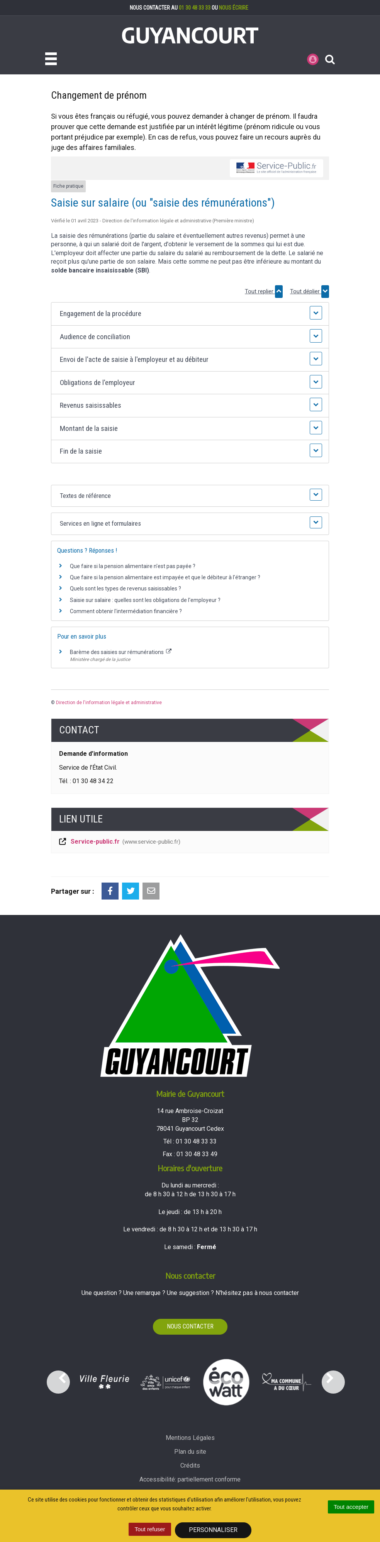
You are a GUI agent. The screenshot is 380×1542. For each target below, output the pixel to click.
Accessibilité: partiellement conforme (190, 1479)
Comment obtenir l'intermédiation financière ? (126, 611)
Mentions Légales (190, 1437)
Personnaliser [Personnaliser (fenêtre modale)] (213, 1530)
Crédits (190, 1465)
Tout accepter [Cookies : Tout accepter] (351, 1506)
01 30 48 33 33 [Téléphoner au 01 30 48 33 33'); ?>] (196, 1141)
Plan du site (190, 1451)
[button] (190, 314)
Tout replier (264, 291)
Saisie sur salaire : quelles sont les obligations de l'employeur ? (145, 600)
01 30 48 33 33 (194, 8)
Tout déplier (309, 291)
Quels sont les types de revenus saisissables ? (125, 588)
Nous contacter (190, 1326)
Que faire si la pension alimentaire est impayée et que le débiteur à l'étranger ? (165, 577)
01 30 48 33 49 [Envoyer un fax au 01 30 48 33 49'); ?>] (196, 1154)
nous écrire (233, 8)
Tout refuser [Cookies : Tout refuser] (149, 1529)
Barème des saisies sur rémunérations (120, 652)
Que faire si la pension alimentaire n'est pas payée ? (132, 566)
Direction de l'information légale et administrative (109, 702)
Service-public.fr (119, 842)
